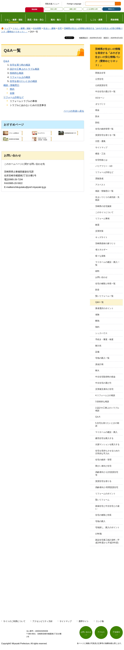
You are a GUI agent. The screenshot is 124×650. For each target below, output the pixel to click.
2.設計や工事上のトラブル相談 (107, 409)
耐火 (97, 370)
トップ (7, 28)
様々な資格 (100, 256)
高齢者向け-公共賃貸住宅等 (106, 473)
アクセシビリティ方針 (42, 621)
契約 (97, 327)
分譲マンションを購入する (107, 444)
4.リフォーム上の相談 (105, 395)
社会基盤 (37, 28)
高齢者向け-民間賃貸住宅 (106, 487)
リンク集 (100, 621)
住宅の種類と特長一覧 (105, 283)
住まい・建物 (49, 28)
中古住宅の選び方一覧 (105, 91)
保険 (97, 315)
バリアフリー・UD (103, 166)
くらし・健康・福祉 (22, 28)
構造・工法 (100, 154)
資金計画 (99, 364)
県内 (12, 89)
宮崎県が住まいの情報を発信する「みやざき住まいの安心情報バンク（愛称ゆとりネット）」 (107, 57)
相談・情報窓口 (11, 85)
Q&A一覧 (99, 302)
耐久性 (98, 346)
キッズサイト (101, 237)
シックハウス (101, 333)
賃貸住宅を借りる (103, 481)
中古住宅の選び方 (103, 383)
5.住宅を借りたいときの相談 (107, 424)
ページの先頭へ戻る (74, 111)
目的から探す (53, 9)
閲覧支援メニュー (52, 4)
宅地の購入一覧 (102, 358)
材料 (97, 271)
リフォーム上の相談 (20, 77)
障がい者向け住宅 (103, 466)
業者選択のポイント (104, 308)
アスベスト (100, 185)
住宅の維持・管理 (103, 460)
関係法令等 (100, 73)
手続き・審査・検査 (104, 339)
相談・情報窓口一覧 (104, 191)
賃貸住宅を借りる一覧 (105, 135)
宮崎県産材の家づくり (105, 243)
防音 (97, 290)
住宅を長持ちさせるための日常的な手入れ (107, 452)
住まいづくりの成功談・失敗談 (107, 198)
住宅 (60, 28)
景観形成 (99, 178)
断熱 (97, 321)
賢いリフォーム (102, 500)
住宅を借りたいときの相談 (23, 81)
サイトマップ (101, 147)
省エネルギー (101, 250)
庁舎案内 (116, 632)
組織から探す (73, 9)
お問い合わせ (101, 277)
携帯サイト (84, 621)
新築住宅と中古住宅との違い (107, 507)
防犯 (97, 122)
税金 (97, 110)
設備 (97, 352)
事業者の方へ (111, 9)
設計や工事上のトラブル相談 (24, 69)
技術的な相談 (16, 73)
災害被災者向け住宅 (104, 389)
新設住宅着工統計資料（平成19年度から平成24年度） (107, 541)
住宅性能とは (101, 160)
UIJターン (99, 98)
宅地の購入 (100, 521)
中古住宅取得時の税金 (105, 377)
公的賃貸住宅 (101, 85)
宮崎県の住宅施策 (103, 206)
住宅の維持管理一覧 (104, 129)
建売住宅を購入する (104, 438)
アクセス (101, 632)
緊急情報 (34, 9)
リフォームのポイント (105, 494)
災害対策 (99, 231)
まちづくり (100, 104)
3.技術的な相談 (102, 401)
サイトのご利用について (14, 621)
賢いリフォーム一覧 (104, 296)
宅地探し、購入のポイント (107, 527)
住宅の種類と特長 (103, 515)
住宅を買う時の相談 (20, 65)
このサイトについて (104, 212)
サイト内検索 (87, 3)
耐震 (97, 225)
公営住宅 (99, 79)
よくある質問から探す (92, 9)
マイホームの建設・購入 (106, 432)
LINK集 (98, 534)
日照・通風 (100, 141)
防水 (97, 116)
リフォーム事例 (102, 218)
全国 (12, 93)
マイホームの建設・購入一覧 (107, 263)
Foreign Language (74, 4)
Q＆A (6, 61)
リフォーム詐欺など (13, 97)
